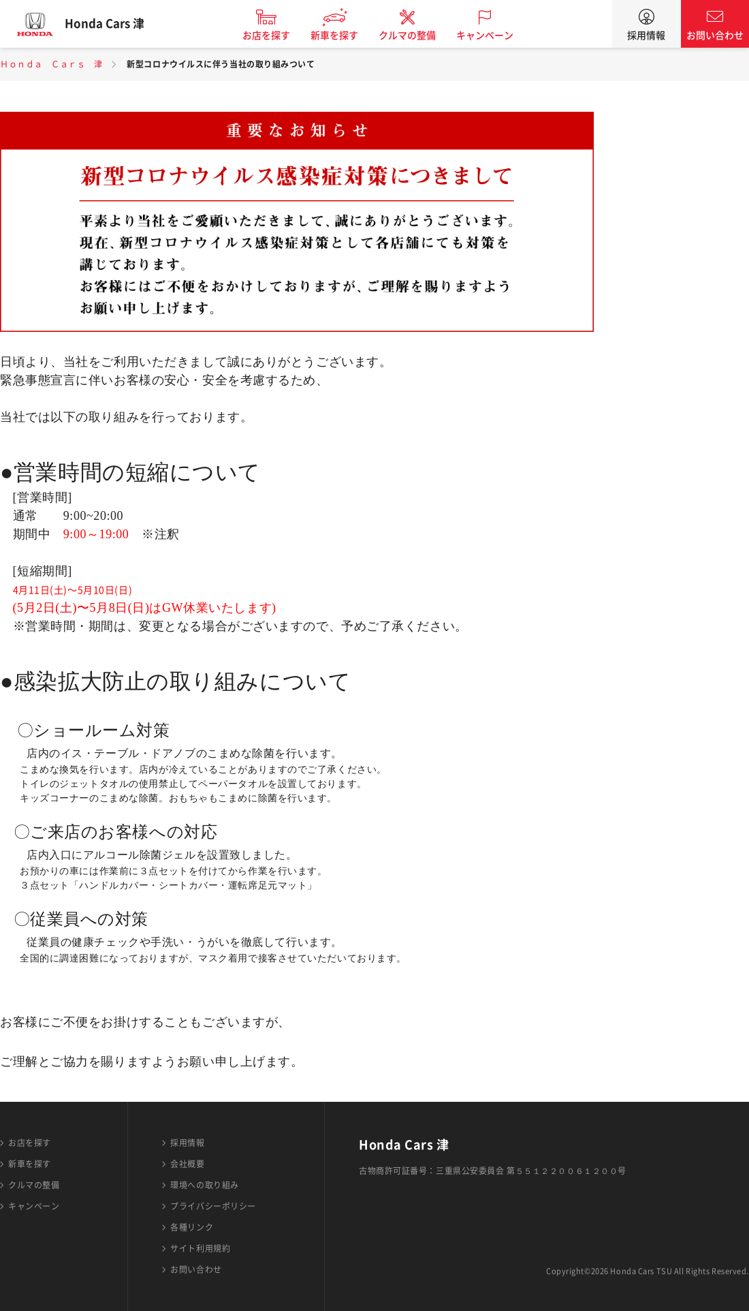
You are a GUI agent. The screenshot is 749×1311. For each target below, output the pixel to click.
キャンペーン (493, 35)
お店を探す (274, 35)
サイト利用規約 (200, 1248)
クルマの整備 (415, 35)
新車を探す (342, 35)
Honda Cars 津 (112, 24)
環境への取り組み (204, 1185)
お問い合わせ (715, 35)
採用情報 (646, 35)
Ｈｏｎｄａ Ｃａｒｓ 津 (51, 64)
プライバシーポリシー (213, 1206)
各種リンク (191, 1227)
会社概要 (187, 1164)
